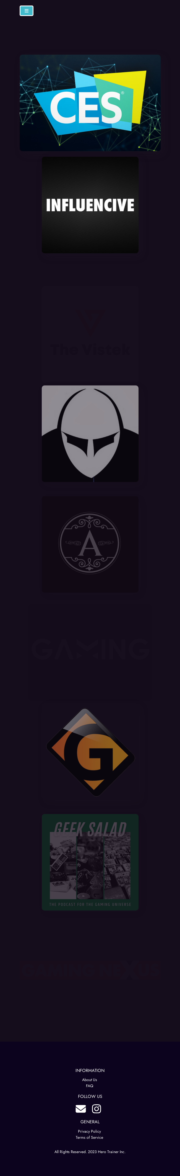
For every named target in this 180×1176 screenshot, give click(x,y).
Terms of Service (89, 1137)
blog (80, 1109)
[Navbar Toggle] (26, 11)
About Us (89, 1079)
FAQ (89, 1086)
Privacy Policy (89, 1131)
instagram (96, 1109)
